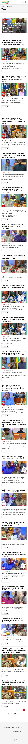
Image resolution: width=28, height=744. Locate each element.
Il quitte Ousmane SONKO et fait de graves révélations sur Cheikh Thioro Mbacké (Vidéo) (12, 620)
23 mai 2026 (8, 370)
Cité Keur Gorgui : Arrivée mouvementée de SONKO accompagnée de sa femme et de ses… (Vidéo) (13, 682)
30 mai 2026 (10, 31)
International (7, 727)
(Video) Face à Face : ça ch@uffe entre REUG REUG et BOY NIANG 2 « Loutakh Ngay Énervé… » (12, 319)
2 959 (15, 713)
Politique (16, 725)
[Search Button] (26, 2)
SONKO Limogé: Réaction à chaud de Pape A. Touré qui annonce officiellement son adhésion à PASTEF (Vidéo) (13, 650)
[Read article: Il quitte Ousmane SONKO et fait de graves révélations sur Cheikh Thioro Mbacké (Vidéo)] (14, 630)
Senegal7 (4, 243)
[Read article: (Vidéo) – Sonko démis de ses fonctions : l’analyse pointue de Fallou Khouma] (14, 499)
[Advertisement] (14, 113)
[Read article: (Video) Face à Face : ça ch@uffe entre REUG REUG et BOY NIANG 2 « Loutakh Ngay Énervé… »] (14, 329)
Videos (11, 6)
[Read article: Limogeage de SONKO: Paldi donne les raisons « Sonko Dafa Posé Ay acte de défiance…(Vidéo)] (14, 533)
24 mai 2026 (8, 61)
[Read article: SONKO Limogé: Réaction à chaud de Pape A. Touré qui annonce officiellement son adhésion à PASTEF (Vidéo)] (14, 660)
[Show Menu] (23, 2)
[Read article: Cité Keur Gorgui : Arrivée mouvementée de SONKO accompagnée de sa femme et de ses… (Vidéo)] (14, 692)
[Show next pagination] (19, 713)
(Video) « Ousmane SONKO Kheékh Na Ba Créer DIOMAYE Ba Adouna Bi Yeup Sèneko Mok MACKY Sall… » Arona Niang (13, 353)
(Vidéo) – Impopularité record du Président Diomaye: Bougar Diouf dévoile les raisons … (13, 554)
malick (5, 31)
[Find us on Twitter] (12, 740)
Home (2, 6)
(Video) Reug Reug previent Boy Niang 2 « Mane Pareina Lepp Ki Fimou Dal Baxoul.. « (13, 287)
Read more (6, 71)
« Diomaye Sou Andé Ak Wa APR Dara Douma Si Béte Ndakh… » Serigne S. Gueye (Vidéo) (12, 226)
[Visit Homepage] (5, 2)
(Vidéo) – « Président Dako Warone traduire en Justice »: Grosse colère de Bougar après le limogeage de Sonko (12, 458)
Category (7, 6)
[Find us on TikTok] (16, 740)
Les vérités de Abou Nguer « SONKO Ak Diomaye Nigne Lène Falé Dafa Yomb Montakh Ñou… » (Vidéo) (13, 588)
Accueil (5, 725)
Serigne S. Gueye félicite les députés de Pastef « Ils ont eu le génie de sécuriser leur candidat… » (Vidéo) (13, 256)
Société (21, 725)
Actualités (6, 19)
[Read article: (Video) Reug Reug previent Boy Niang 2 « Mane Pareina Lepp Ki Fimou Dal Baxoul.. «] (14, 297)
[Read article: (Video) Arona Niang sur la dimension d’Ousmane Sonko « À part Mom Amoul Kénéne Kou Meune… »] (14, 165)
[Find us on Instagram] (14, 740)
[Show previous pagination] (12, 710)
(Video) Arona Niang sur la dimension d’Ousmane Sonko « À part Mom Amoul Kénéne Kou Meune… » (13, 155)
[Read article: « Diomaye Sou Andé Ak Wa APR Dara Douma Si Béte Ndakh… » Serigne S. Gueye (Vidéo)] (14, 236)
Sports (17, 727)
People (21, 727)
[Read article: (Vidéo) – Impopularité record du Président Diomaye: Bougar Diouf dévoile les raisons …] (14, 564)
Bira (3, 475)
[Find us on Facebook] (10, 740)
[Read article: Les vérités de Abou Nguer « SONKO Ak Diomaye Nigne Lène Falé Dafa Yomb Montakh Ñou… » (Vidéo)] (14, 597)
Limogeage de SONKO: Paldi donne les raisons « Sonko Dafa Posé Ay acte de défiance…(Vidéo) (12, 523)
